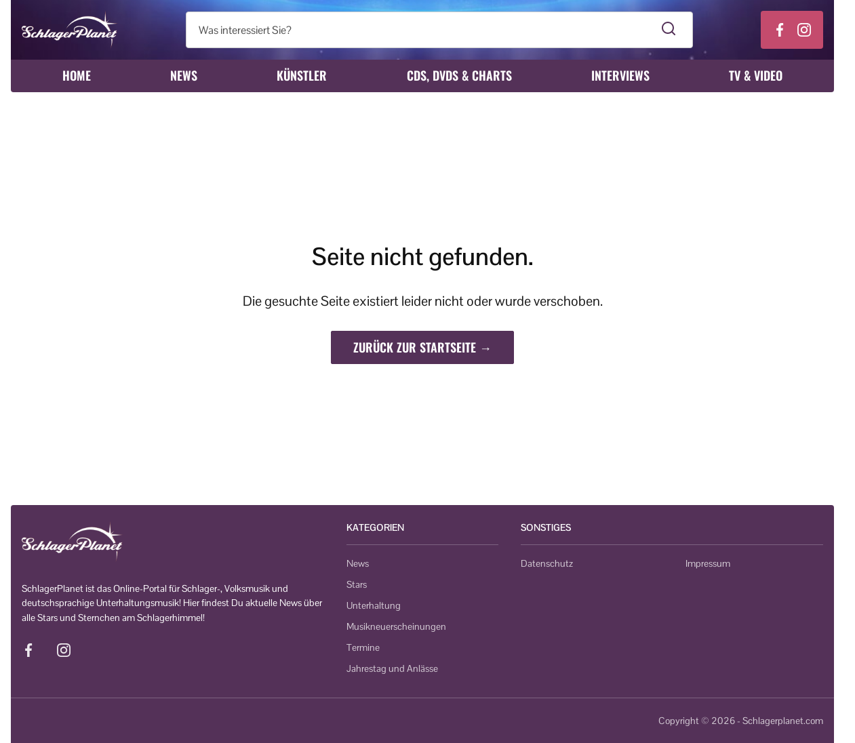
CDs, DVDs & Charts (459, 75)
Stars (356, 584)
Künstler (302, 75)
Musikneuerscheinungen (396, 626)
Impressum (707, 563)
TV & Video (755, 75)
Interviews (620, 75)
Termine (363, 647)
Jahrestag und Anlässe (392, 668)
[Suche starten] (669, 30)
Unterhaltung (373, 605)
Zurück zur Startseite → (422, 347)
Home (76, 75)
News (183, 75)
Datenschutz (547, 563)
